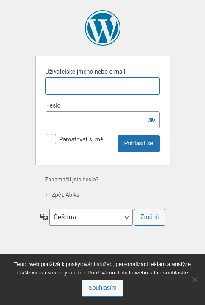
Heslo (53, 105)
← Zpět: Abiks (62, 194)
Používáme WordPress (102, 28)
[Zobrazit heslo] (151, 119)
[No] (194, 279)
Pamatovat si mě (81, 139)
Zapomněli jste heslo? (71, 179)
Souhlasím (102, 287)
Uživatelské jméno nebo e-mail (86, 71)
